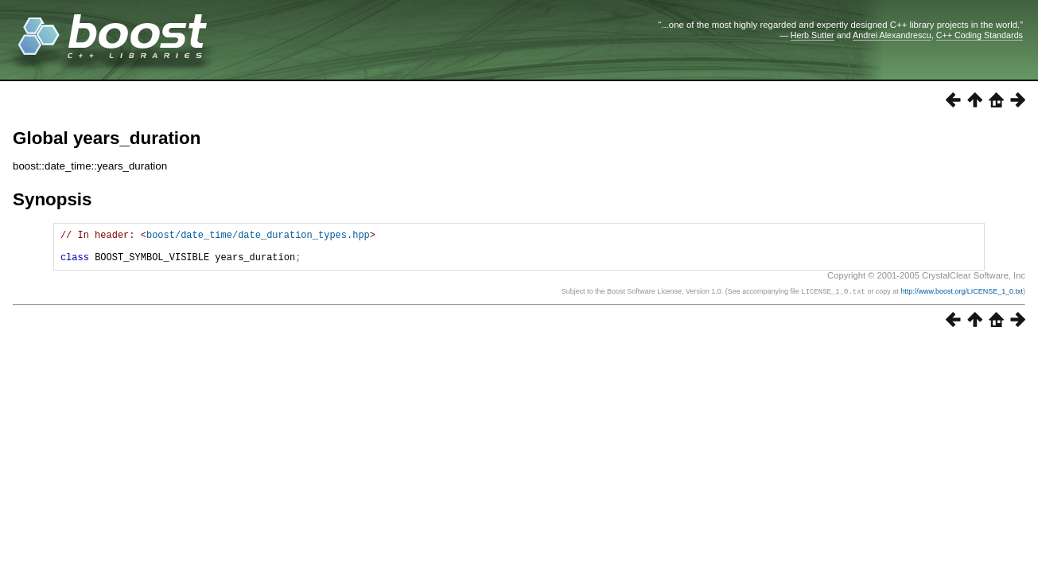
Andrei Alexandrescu (892, 35)
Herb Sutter (812, 35)
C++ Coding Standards (979, 35)
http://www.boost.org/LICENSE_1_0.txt (961, 298)
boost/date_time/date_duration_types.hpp (258, 237)
